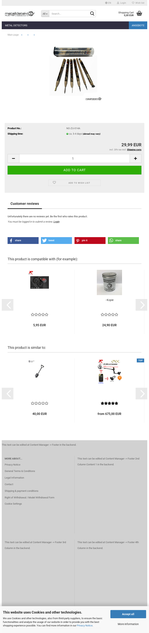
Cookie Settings (13, 503)
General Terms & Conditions (20, 471)
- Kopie (109, 300)
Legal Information (14, 477)
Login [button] (121, 3)
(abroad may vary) (91, 134)
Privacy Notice (85, 625)
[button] (108, 3)
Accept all (128, 614)
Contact (9, 484)
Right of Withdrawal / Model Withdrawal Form (29, 497)
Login (56, 221)
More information (128, 624)
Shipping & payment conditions (21, 490)
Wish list (138, 3)
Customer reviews (24, 204)
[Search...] (45, 13)
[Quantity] (74, 158)
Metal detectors (16, 25)
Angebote (138, 25)
